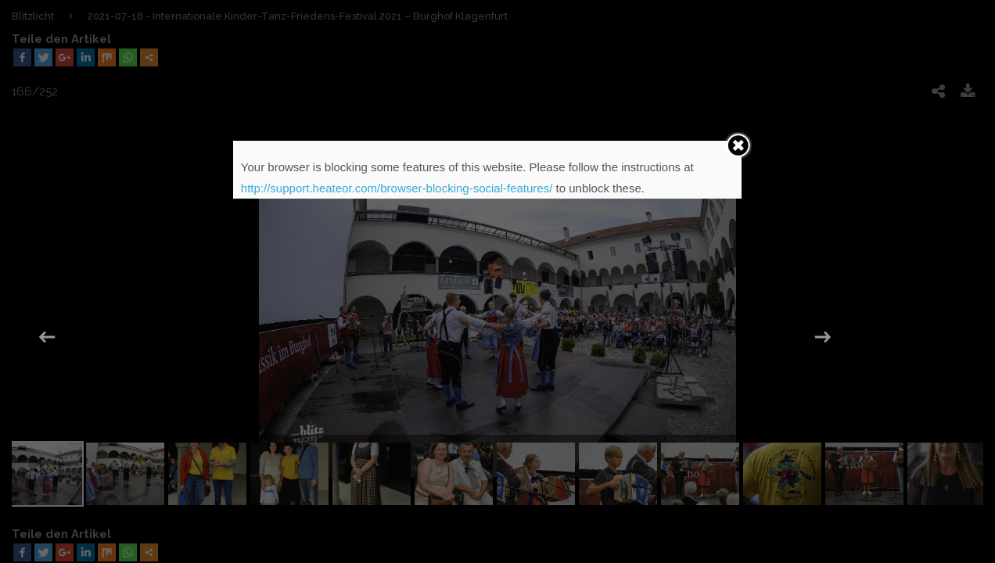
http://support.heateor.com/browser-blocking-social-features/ (397, 188)
